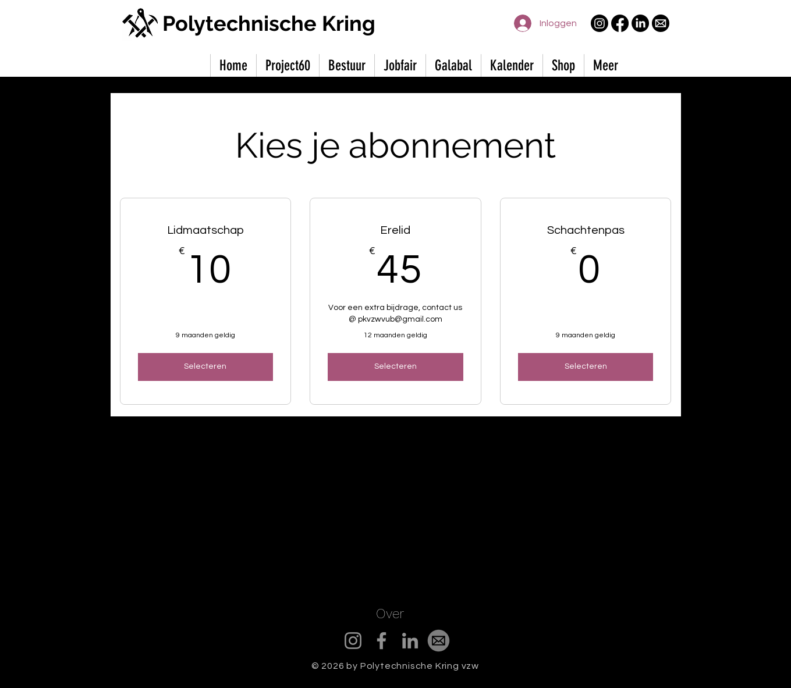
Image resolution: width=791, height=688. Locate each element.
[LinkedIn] (640, 23)
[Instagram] (599, 23)
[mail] (660, 23)
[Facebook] (620, 23)
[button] (605, 65)
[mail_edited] (438, 640)
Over (390, 614)
